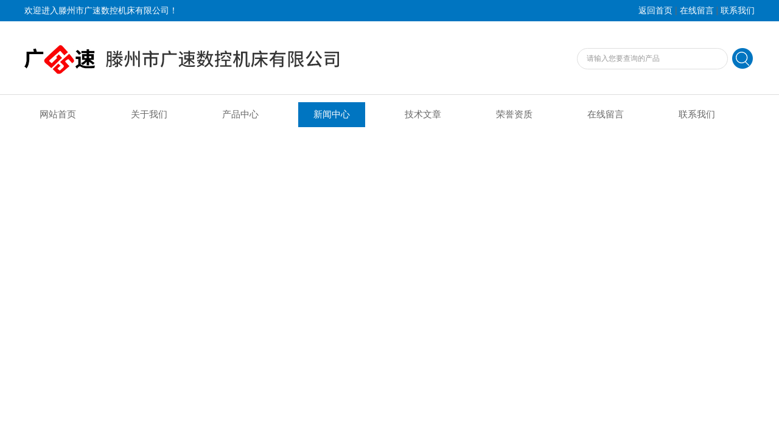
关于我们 (149, 114)
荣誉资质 (514, 114)
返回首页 (655, 10)
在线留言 (697, 10)
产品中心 (240, 114)
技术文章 (423, 114)
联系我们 (738, 10)
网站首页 (58, 114)
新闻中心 (331, 114)
